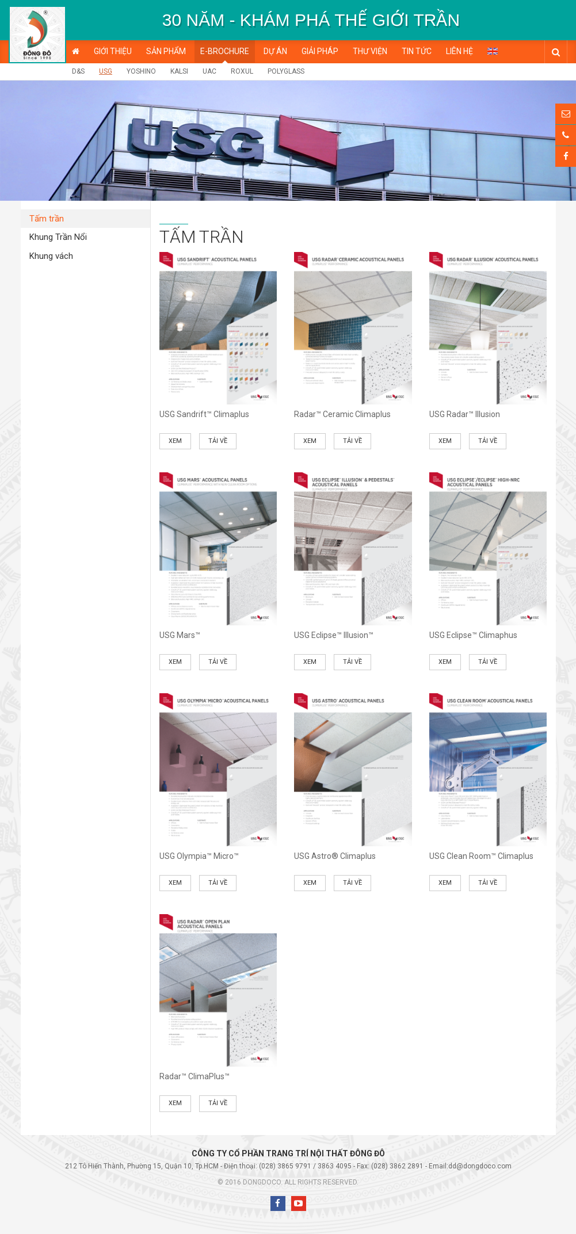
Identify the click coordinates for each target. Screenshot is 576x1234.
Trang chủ (75, 51)
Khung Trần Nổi (58, 237)
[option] (311, 20)
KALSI (179, 71)
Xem (175, 441)
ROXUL (242, 71)
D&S (78, 71)
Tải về (217, 441)
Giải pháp (320, 51)
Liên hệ (459, 51)
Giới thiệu (113, 51)
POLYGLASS (286, 71)
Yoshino (141, 71)
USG (105, 71)
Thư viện (370, 51)
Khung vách (51, 256)
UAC (209, 71)
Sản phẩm (166, 51)
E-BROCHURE (224, 51)
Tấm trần (46, 218)
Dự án (275, 51)
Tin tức (417, 51)
